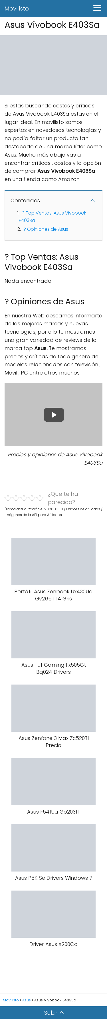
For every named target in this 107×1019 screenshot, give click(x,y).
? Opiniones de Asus (45, 229)
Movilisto (17, 9)
